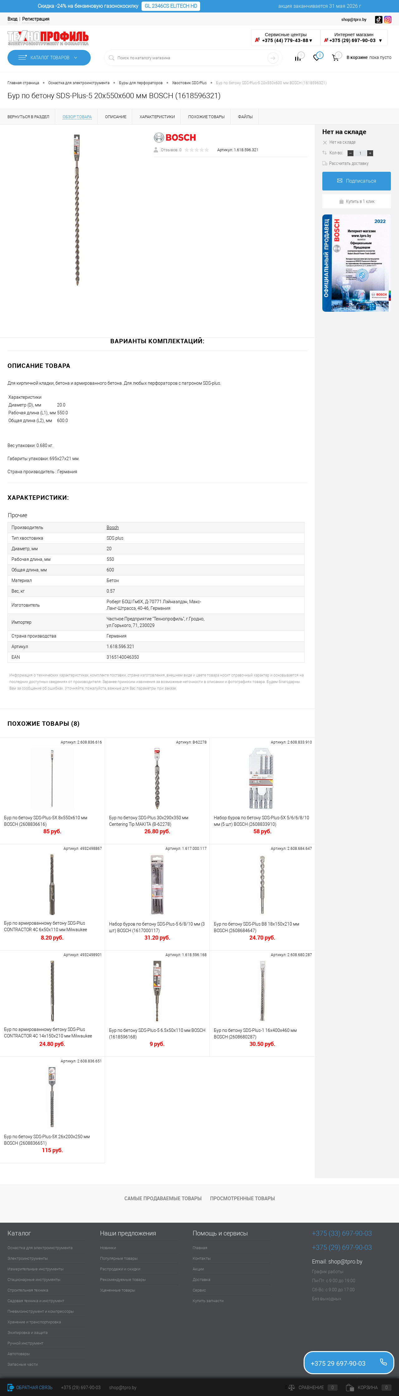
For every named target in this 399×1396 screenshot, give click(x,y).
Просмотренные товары (242, 1198)
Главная (200, 1247)
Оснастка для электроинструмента (40, 1247)
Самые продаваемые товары (163, 1198)
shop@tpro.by (345, 1261)
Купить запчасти (208, 1300)
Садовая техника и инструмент (35, 1300)
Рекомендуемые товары (123, 1279)
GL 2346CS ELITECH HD (171, 6)
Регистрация (35, 19)
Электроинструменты (27, 1258)
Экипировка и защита (27, 1332)
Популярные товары (119, 1258)
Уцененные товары (117, 1290)
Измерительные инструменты (35, 1269)
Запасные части (22, 1364)
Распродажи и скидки (120, 1269)
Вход (12, 19)
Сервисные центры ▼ (284, 37)
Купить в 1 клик (357, 201)
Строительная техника (27, 1290)
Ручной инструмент (25, 1343)
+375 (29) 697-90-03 (81, 1387)
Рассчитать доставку (345, 163)
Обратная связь (30, 1387)
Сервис (199, 1290)
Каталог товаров (49, 57)
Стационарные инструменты (33, 1279)
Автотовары (18, 1353)
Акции (198, 1269)
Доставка (201, 1279)
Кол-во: (336, 152)
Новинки (108, 1247)
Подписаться (356, 181)
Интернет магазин (354, 37)
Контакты (202, 1258)
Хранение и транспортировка (34, 1322)
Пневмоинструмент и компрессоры (40, 1311)
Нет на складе (344, 131)
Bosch (113, 527)
